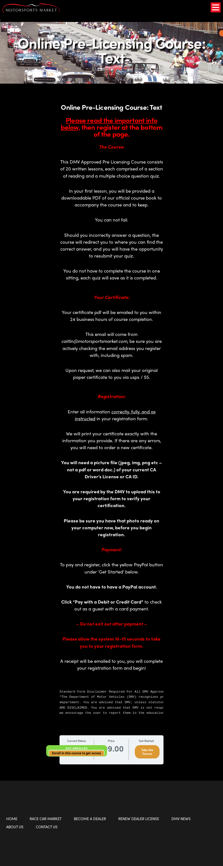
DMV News (181, 818)
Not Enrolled (76, 748)
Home (11, 818)
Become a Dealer (90, 818)
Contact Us (47, 826)
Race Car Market (45, 818)
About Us (14, 826)
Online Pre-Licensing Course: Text (111, 50)
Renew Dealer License (138, 818)
